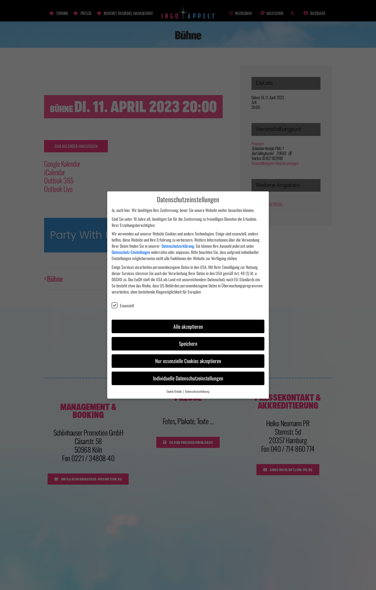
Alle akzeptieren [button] (188, 323)
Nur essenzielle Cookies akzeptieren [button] (188, 357)
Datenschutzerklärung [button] (197, 388)
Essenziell (123, 302)
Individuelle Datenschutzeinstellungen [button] (188, 375)
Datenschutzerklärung (178, 243)
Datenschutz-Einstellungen (131, 249)
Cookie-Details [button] (174, 388)
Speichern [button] (188, 340)
